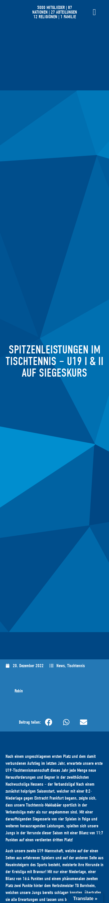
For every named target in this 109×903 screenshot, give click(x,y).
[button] (48, 722)
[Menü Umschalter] (94, 12)
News (60, 665)
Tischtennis (76, 665)
